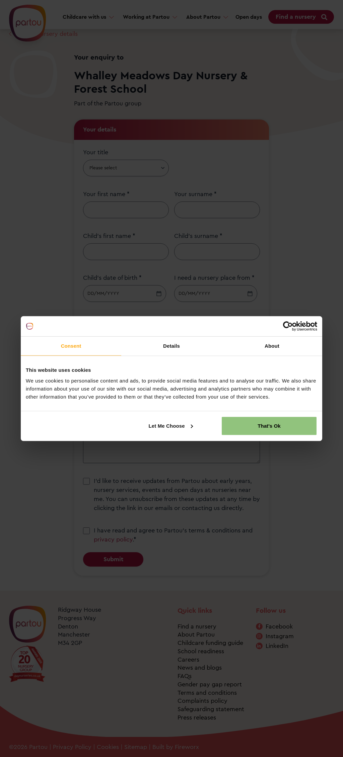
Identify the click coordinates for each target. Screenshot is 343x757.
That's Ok (269, 425)
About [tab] (272, 346)
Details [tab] (171, 346)
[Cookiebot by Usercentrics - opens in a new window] (288, 326)
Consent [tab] (71, 346)
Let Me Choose (171, 425)
